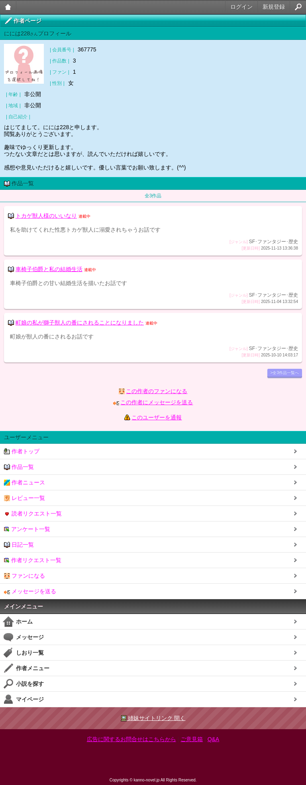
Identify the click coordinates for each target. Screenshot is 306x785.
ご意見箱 (191, 739)
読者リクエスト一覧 (33, 513)
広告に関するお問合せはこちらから (131, 739)
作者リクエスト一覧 (32, 560)
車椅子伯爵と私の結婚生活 (49, 269)
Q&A (214, 739)
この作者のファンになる (156, 391)
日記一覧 (19, 544)
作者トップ (21, 451)
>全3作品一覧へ (285, 372)
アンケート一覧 (27, 529)
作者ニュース (24, 482)
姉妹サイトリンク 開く (153, 718)
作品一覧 (19, 467)
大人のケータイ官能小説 (8, 7)
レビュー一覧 (24, 498)
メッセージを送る (30, 591)
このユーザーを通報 (156, 417)
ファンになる (24, 576)
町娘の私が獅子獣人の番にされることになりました (80, 322)
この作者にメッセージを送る (156, 402)
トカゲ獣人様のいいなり (46, 215)
